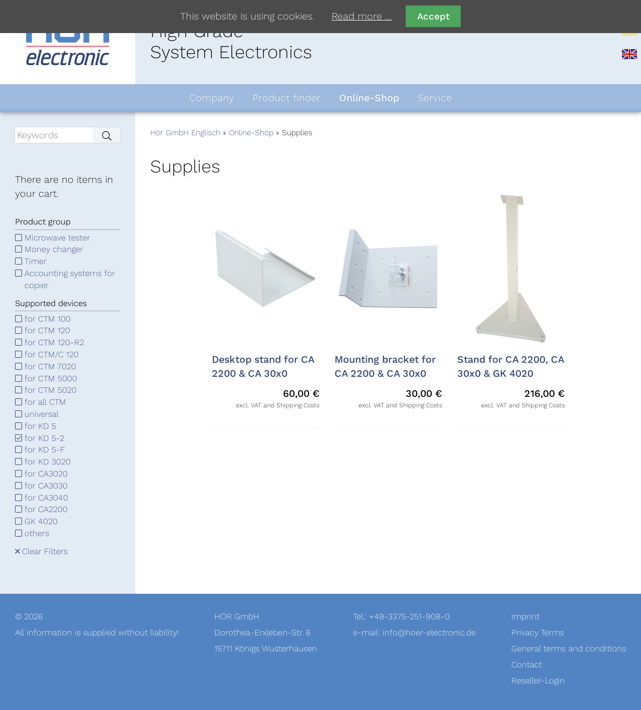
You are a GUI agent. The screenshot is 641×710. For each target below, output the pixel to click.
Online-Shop (251, 132)
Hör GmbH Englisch (185, 132)
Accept (433, 16)
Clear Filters (45, 551)
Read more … (362, 16)
